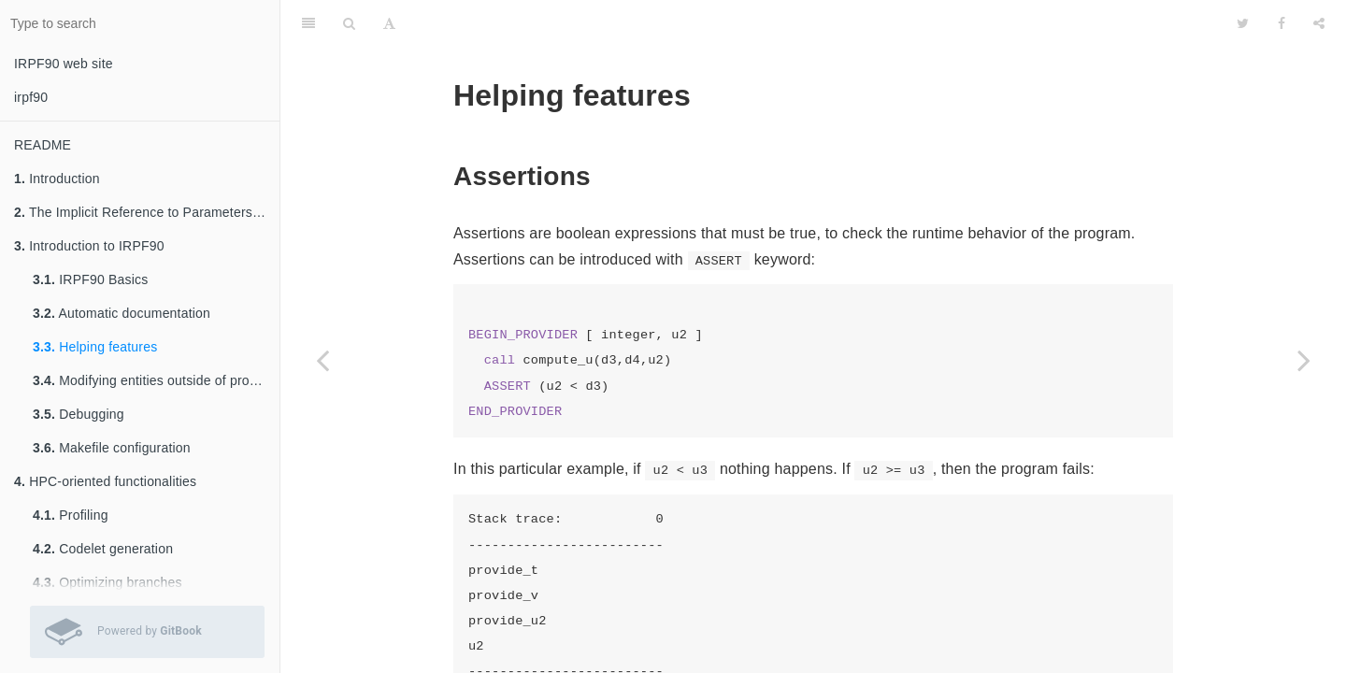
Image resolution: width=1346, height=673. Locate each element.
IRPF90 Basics (90, 279)
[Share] (1319, 23)
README (42, 144)
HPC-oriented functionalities (105, 481)
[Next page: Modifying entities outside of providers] (1304, 360)
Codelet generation (103, 548)
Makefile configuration (112, 447)
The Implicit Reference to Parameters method (146, 212)
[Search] (349, 23)
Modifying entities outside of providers (156, 380)
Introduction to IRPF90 (89, 245)
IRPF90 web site (63, 63)
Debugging (78, 414)
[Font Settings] (389, 23)
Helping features (95, 346)
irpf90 (31, 97)
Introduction (57, 178)
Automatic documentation (121, 313)
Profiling (70, 515)
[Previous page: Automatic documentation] (322, 360)
